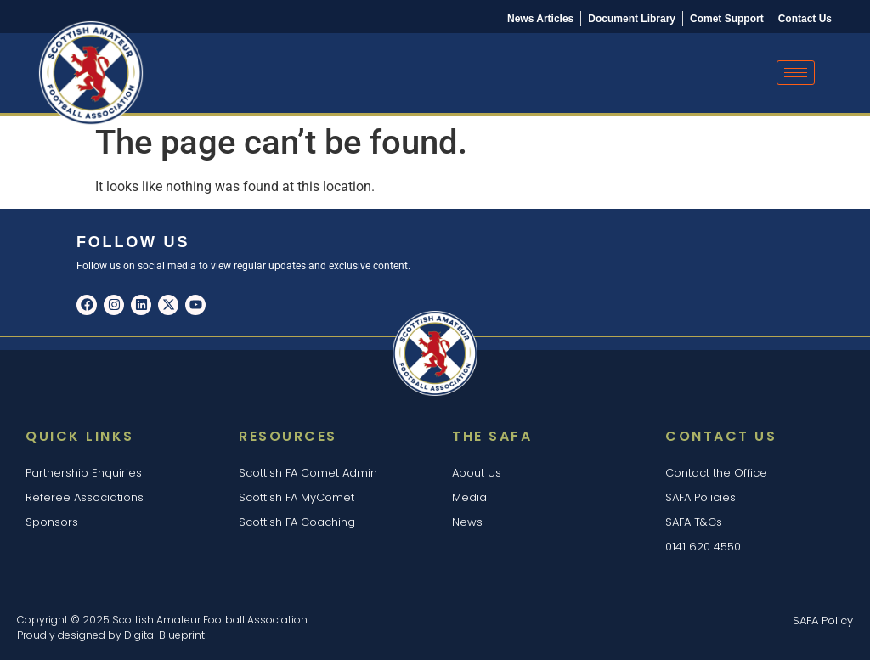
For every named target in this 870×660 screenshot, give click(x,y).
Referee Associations (84, 497)
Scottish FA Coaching (297, 522)
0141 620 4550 (703, 547)
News (467, 522)
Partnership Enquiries (83, 473)
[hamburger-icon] (796, 72)
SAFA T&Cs (693, 522)
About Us (476, 473)
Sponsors (51, 522)
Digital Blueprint (164, 635)
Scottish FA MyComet (296, 497)
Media (469, 497)
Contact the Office (716, 473)
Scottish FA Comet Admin (308, 473)
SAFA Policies (700, 497)
